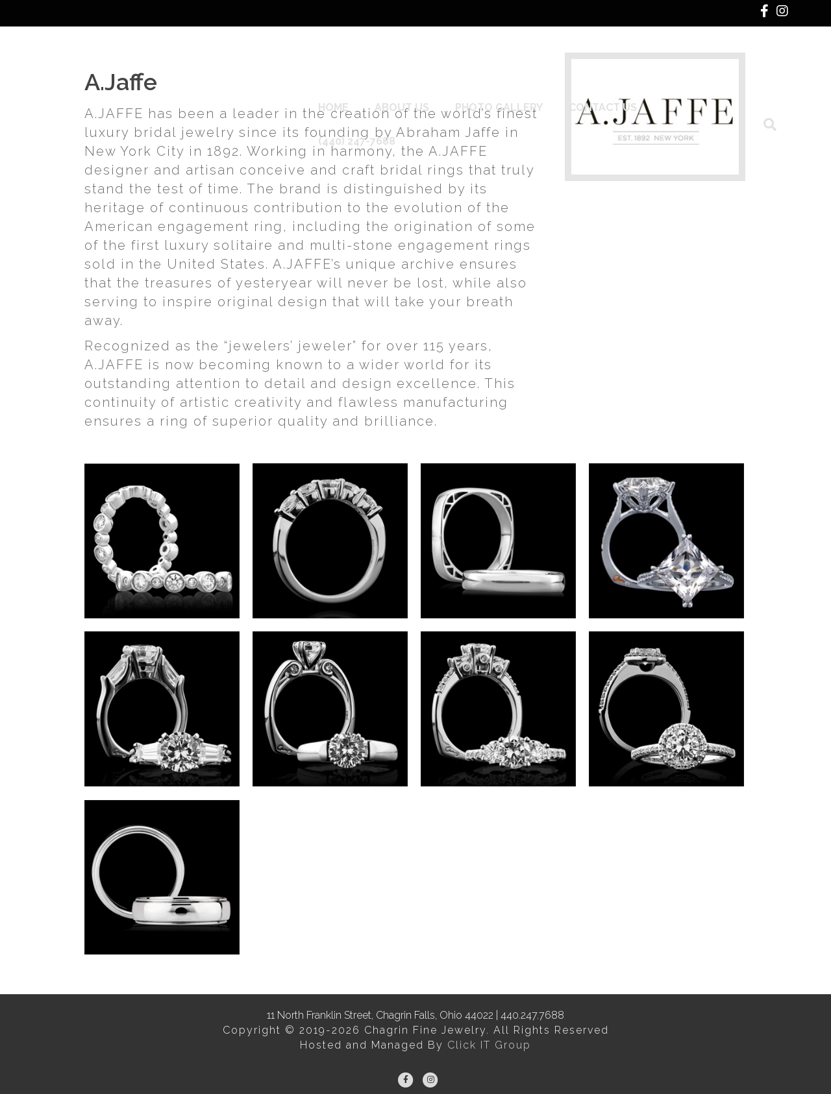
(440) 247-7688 (711, 77)
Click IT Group (489, 1045)
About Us (412, 77)
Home (344, 77)
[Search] (776, 78)
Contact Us (613, 77)
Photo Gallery (509, 77)
